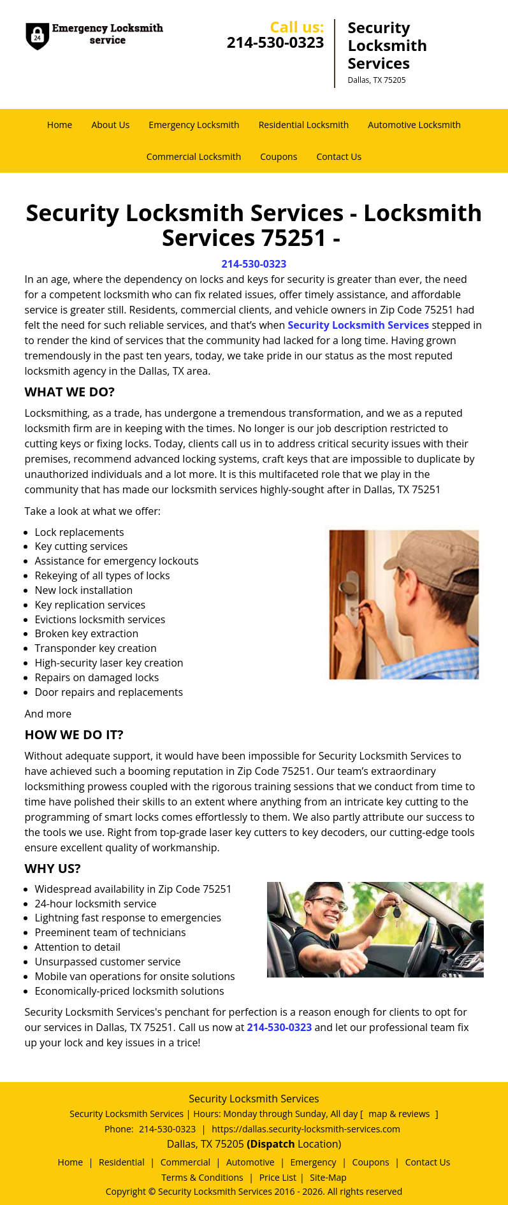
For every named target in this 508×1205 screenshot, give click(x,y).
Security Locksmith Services (359, 325)
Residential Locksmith (304, 125)
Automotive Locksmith (414, 125)
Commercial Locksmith (194, 156)
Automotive (250, 1162)
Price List (277, 1177)
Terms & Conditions (202, 1177)
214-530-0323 (275, 41)
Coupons (278, 156)
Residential (122, 1162)
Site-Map (328, 1177)
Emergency (314, 1162)
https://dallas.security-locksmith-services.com (306, 1129)
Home (60, 125)
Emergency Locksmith (194, 125)
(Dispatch (272, 1144)
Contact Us (338, 156)
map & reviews (400, 1114)
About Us (110, 125)
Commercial (185, 1162)
